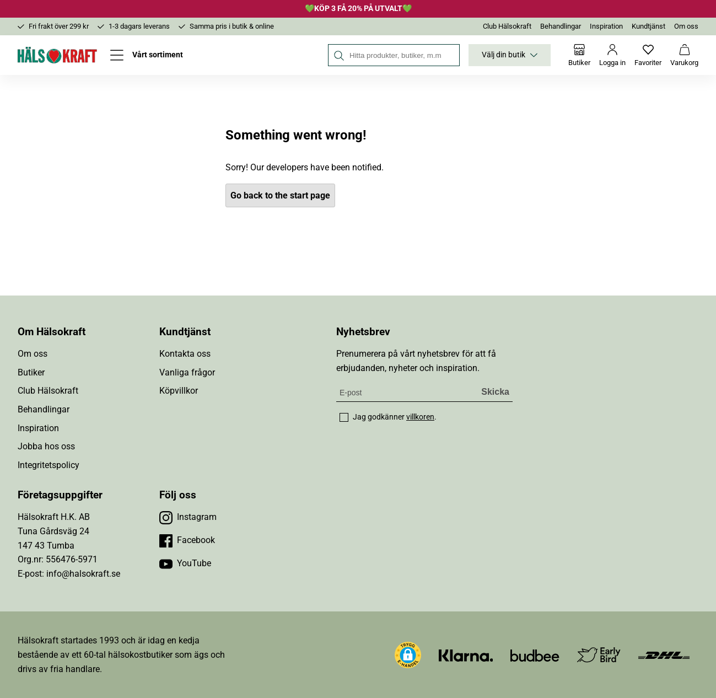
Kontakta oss (185, 353)
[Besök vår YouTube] (185, 563)
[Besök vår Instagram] (188, 517)
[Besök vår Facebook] (187, 540)
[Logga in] (612, 55)
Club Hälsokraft (507, 26)
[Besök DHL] (664, 654)
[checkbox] (344, 417)
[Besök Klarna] (466, 654)
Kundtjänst (648, 26)
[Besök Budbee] (534, 654)
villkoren (420, 416)
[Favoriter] (647, 55)
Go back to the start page (280, 195)
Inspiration (606, 26)
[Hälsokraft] (57, 55)
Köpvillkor (178, 390)
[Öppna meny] (146, 55)
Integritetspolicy (48, 465)
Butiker (31, 372)
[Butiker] (579, 55)
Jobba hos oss (46, 446)
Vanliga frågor (187, 372)
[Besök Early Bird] (599, 654)
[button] (408, 655)
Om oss (686, 26)
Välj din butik (509, 55)
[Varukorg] (684, 55)
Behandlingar (560, 26)
